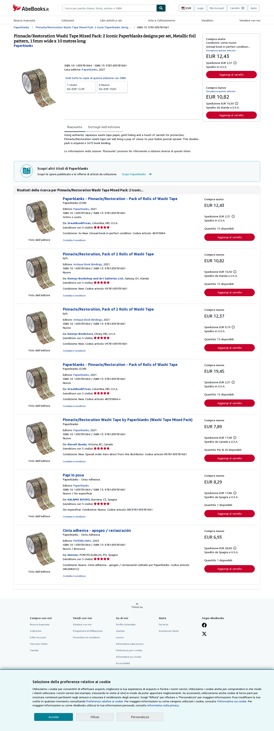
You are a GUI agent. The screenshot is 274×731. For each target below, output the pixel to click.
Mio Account (217, 8)
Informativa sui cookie (128, 656)
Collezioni (67, 20)
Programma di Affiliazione (88, 630)
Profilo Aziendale (126, 624)
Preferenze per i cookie (129, 650)
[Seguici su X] (204, 634)
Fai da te (163, 624)
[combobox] (109, 8)
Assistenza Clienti (169, 630)
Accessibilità (123, 663)
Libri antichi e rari (111, 20)
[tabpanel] (131, 143)
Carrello (34, 650)
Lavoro (120, 637)
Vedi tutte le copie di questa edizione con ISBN (95, 78)
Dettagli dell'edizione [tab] (104, 127)
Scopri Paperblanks (137, 174)
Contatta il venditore (74, 240)
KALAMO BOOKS (78, 499)
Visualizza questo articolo (221, 50)
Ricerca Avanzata (24, 20)
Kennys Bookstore (80, 333)
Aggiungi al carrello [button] (231, 74)
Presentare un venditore (86, 637)
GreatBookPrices (79, 223)
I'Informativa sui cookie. (232, 701)
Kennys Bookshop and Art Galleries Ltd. (95, 278)
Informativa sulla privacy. (163, 705)
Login (200, 8)
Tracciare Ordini (38, 643)
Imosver (72, 554)
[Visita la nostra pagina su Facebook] (204, 625)
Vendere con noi (249, 20)
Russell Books (77, 444)
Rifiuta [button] (95, 717)
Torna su (137, 607)
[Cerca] (161, 8)
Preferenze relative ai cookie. (105, 701)
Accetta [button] (53, 717)
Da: (80, 87)
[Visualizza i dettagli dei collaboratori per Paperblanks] (23, 46)
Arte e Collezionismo (161, 20)
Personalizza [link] (140, 717)
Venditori (207, 20)
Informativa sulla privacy (129, 643)
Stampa (120, 630)
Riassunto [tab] (74, 127)
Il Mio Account (38, 637)
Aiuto (254, 8)
